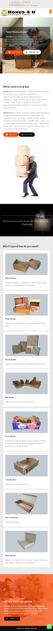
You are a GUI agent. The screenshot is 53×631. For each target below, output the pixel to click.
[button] (50, 11)
